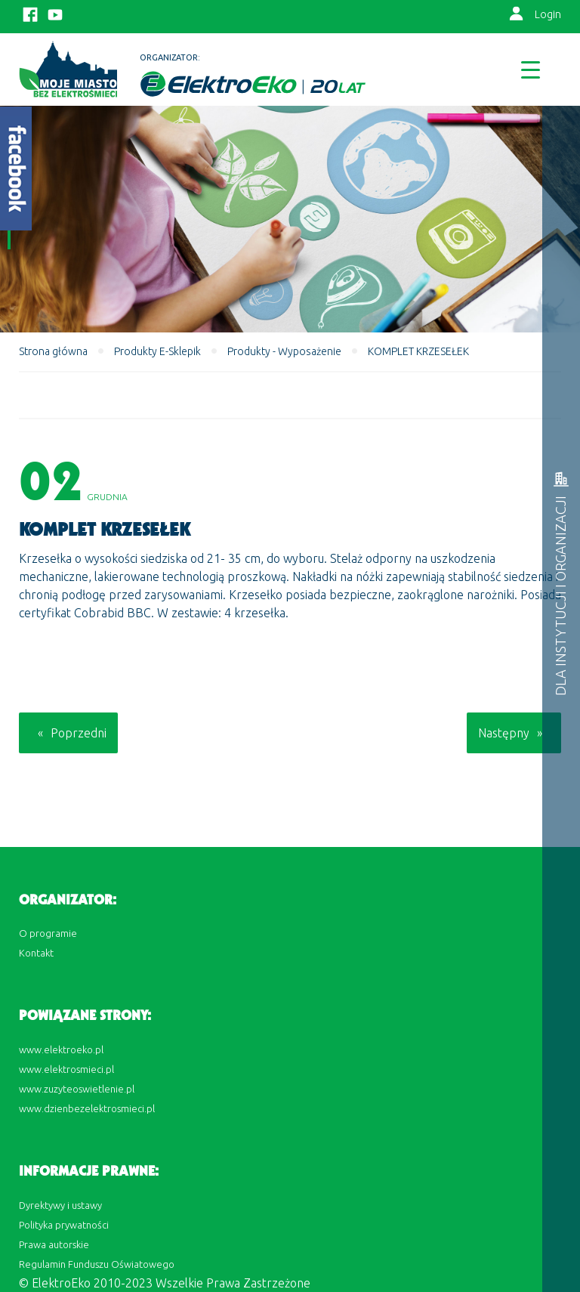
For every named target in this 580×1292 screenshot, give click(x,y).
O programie (48, 933)
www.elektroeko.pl (61, 1049)
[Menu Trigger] (530, 69)
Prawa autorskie (54, 1244)
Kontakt (36, 952)
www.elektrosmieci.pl (66, 1069)
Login (548, 14)
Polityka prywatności (64, 1224)
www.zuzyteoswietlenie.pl (76, 1088)
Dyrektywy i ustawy (60, 1205)
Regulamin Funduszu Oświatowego (96, 1264)
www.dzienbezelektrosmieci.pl (87, 1108)
